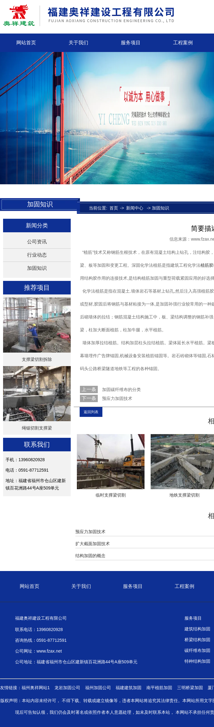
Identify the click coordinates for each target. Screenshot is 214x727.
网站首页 (26, 42)
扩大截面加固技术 (92, 543)
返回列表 (91, 412)
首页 (113, 208)
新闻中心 (134, 208)
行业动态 (37, 255)
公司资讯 (37, 241)
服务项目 (131, 42)
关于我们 (78, 42)
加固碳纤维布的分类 (121, 389)
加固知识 (37, 268)
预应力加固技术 (116, 398)
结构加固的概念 (90, 555)
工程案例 (183, 42)
